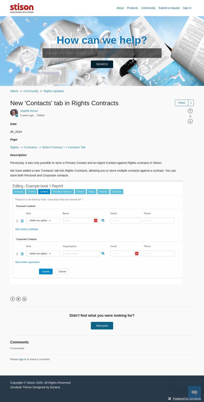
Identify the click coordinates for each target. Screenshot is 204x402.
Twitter (18, 299)
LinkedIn (24, 299)
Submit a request (169, 8)
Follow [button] (181, 102)
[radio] (190, 110)
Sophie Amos (29, 110)
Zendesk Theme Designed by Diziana (35, 387)
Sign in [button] (187, 8)
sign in (22, 359)
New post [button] (102, 325)
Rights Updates (54, 91)
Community (148, 8)
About (120, 8)
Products (132, 8)
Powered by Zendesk (187, 398)
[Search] (102, 53)
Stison (14, 91)
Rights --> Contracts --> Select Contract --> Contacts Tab (47, 147)
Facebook (12, 299)
